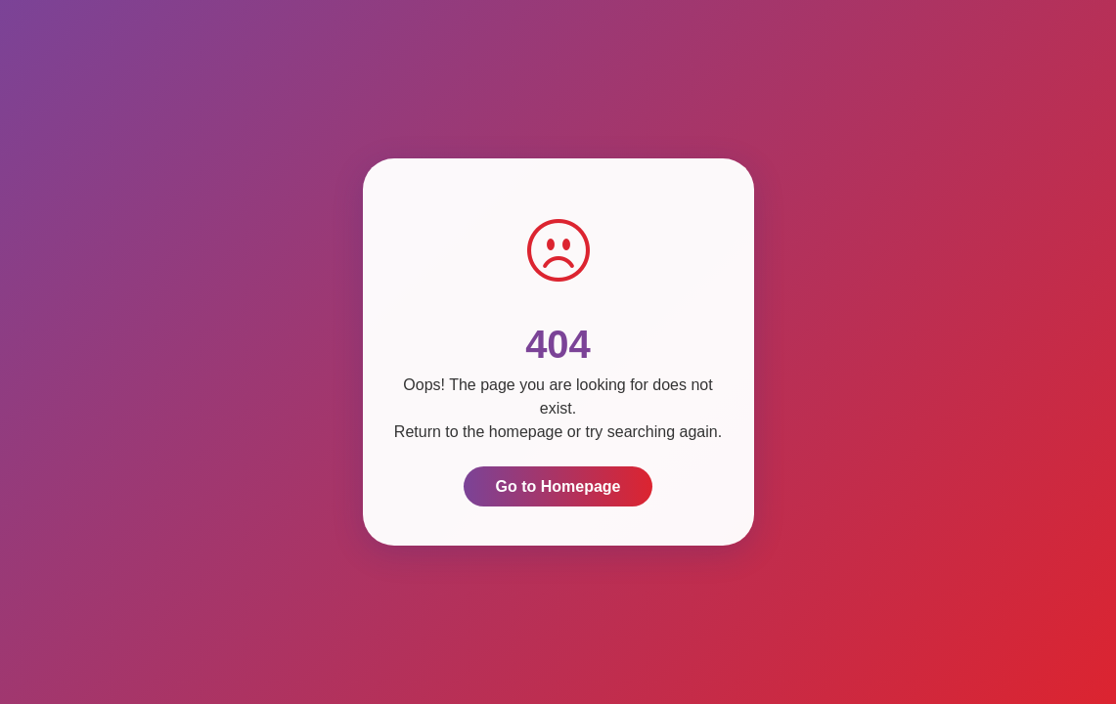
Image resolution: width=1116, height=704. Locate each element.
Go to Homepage (557, 486)
